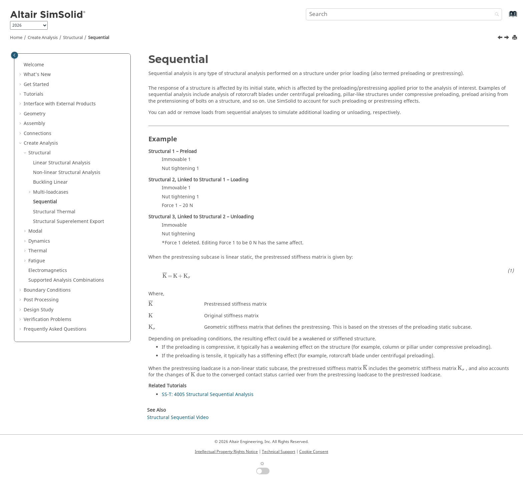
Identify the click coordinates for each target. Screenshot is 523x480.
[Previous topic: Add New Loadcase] (500, 38)
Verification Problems (47, 319)
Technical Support (278, 452)
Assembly (34, 123)
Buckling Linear (50, 182)
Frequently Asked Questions (55, 329)
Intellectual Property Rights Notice (226, 452)
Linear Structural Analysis (61, 162)
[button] (21, 65)
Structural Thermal (54, 211)
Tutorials (33, 94)
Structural (73, 38)
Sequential (98, 38)
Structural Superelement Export (68, 221)
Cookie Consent (313, 452)
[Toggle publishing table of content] (14, 55)
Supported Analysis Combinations (66, 280)
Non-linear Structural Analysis (66, 172)
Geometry (34, 113)
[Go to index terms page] (505, 17)
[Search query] (404, 14)
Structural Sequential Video (177, 417)
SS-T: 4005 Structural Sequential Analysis (207, 394)
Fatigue (36, 260)
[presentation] (176, 275)
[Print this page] (515, 37)
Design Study (38, 309)
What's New (37, 74)
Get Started (36, 84)
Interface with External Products (60, 103)
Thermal (37, 250)
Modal (35, 231)
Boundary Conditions (47, 290)
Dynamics (39, 241)
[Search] (495, 14)
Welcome (34, 64)
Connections (37, 133)
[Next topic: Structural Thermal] (507, 38)
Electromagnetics (47, 270)
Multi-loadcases (50, 192)
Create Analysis (43, 38)
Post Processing (41, 299)
